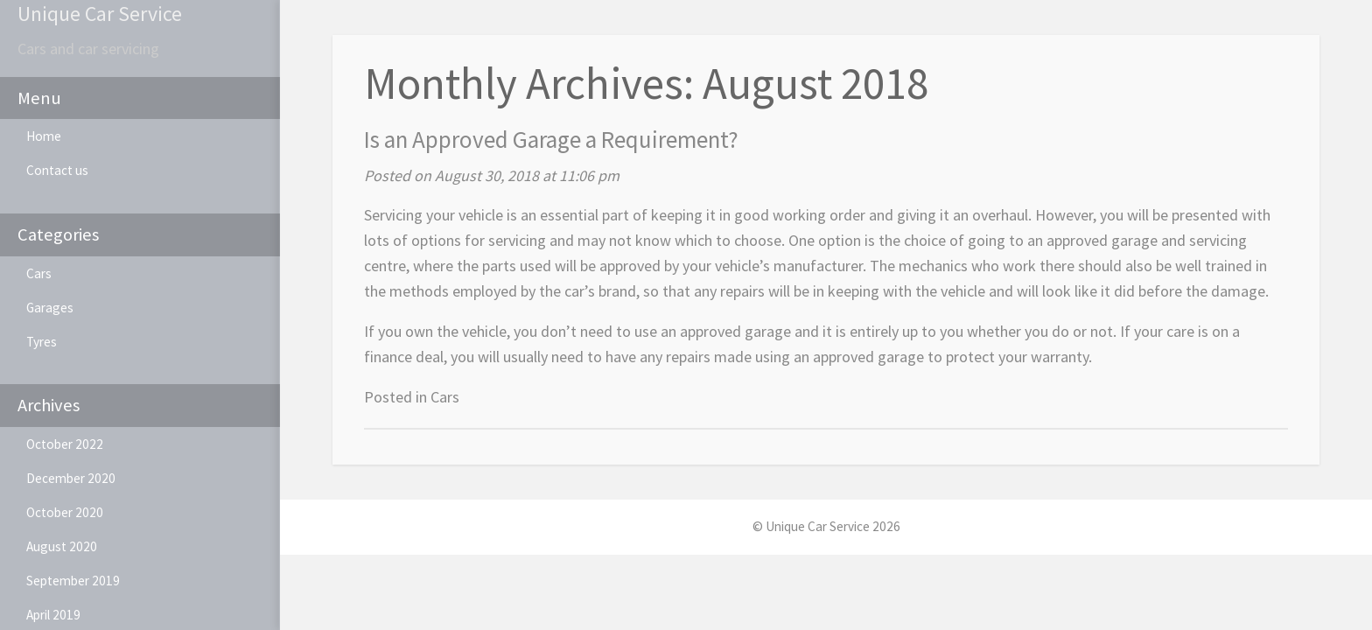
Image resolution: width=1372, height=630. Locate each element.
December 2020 (71, 478)
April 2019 (53, 614)
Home (43, 136)
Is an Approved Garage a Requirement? (551, 139)
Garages (50, 307)
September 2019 (73, 580)
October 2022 (64, 444)
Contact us (57, 170)
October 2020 (64, 512)
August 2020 (61, 546)
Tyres (41, 341)
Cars (39, 273)
